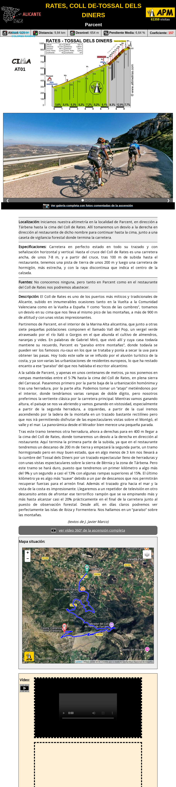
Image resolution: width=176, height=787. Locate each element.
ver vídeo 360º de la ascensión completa (92, 530)
